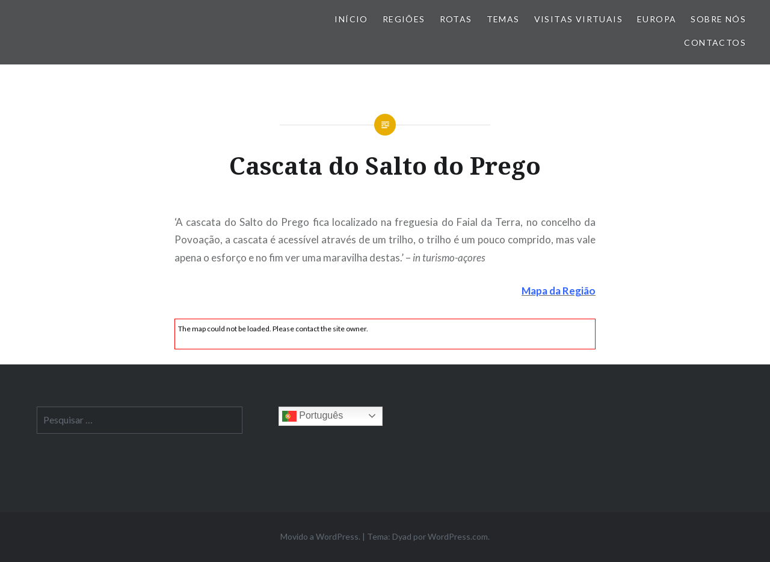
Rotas (456, 19)
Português (312, 416)
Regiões (404, 19)
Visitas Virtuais (578, 19)
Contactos (715, 42)
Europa (656, 19)
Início (351, 19)
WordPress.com (458, 536)
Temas (503, 19)
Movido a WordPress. (320, 536)
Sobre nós (718, 19)
